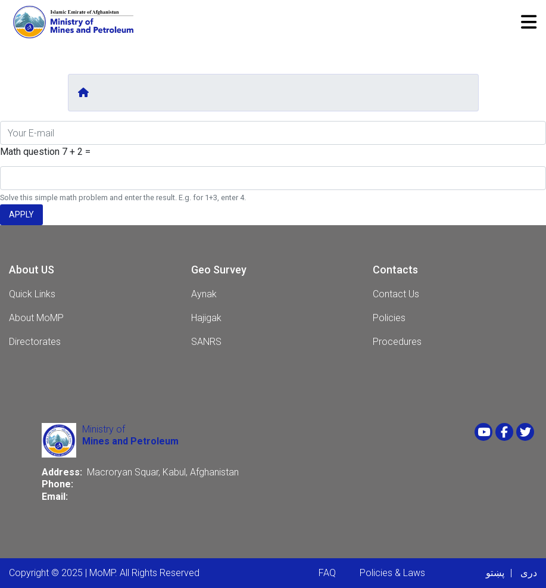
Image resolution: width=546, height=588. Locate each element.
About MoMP (36, 317)
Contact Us (396, 294)
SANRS (206, 341)
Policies (389, 317)
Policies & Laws (392, 572)
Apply (21, 214)
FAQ (327, 572)
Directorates (35, 341)
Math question (30, 151)
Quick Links (32, 294)
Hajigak (206, 317)
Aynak (204, 294)
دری (528, 572)
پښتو (495, 572)
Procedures (397, 341)
